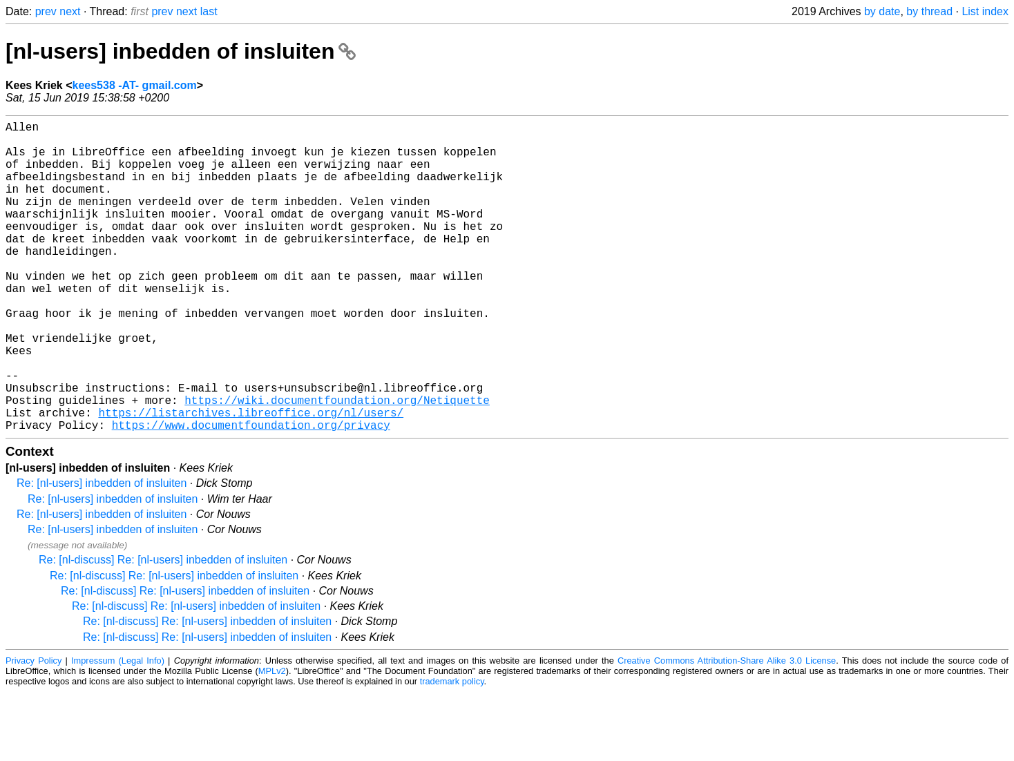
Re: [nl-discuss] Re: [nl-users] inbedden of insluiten (163, 629)
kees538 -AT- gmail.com (135, 85)
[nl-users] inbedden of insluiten (181, 51)
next (69, 11)
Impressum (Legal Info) (117, 729)
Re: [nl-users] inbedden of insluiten (101, 552)
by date (882, 11)
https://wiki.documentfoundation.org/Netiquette (337, 463)
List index (985, 11)
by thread (929, 11)
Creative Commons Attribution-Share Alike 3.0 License (727, 729)
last (209, 11)
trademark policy (452, 750)
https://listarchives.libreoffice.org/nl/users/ (250, 478)
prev (46, 11)
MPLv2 (272, 740)
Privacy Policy (33, 729)
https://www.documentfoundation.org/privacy (251, 493)
